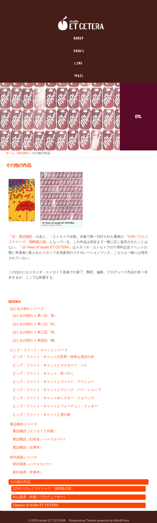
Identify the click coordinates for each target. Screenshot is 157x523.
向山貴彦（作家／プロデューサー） (40, 497)
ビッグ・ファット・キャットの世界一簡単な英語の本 (53, 357)
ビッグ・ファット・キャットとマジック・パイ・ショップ (57, 390)
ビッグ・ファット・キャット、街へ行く (43, 373)
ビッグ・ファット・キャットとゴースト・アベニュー (53, 382)
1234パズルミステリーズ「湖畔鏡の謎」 (44, 489)
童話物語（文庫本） (28, 447)
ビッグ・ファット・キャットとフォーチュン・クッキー (55, 406)
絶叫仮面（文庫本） (28, 472)
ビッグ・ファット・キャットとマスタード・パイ (50, 365)
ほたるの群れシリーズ (27, 309)
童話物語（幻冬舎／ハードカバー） (40, 439)
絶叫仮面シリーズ (23, 457)
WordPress (121, 520)
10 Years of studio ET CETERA (45, 247)
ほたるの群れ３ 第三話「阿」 (35, 332)
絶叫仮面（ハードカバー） (33, 464)
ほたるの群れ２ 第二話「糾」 (35, 324)
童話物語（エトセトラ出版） (35, 431)
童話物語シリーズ (23, 424)
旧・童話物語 (22, 236)
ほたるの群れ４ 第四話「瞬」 (35, 340)
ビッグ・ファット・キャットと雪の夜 (41, 415)
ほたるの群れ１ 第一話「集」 (35, 316)
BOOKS (23, 153)
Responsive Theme (82, 520)
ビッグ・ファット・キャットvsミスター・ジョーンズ (53, 398)
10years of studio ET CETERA (36, 505)
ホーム (10, 153)
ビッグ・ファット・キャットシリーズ (39, 350)
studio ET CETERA (52, 520)
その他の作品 (20, 482)
